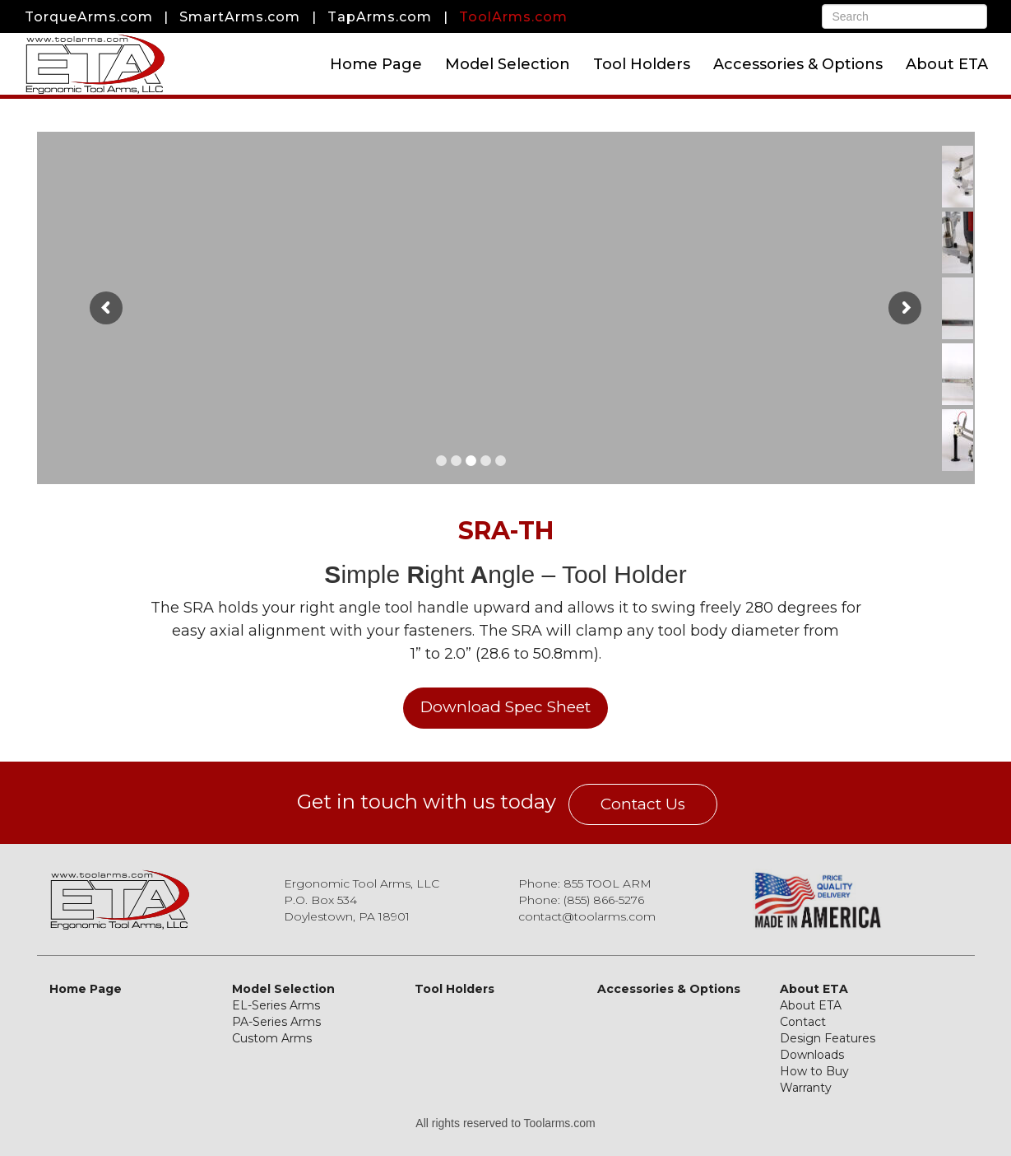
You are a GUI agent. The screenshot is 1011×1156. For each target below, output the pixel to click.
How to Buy (814, 1071)
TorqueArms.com (89, 17)
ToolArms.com (513, 17)
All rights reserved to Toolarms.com (505, 1123)
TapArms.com (379, 17)
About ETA (947, 64)
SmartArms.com (239, 17)
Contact (803, 1021)
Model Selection (507, 64)
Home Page (376, 64)
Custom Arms (272, 1038)
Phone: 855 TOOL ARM (585, 883)
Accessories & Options (798, 64)
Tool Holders (641, 64)
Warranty (806, 1087)
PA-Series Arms (276, 1021)
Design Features (827, 1038)
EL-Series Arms (276, 1005)
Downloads (812, 1054)
